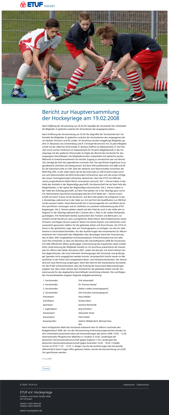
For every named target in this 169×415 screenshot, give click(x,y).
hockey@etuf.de (34, 410)
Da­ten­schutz (143, 384)
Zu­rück (46, 368)
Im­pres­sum (129, 384)
